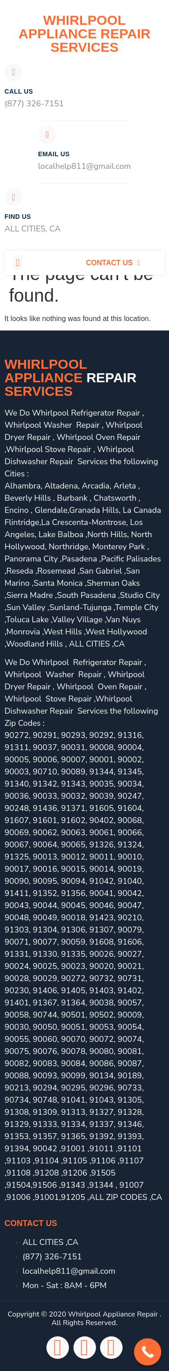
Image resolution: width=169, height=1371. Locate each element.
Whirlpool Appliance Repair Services (84, 33)
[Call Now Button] (147, 1352)
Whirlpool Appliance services (71, 377)
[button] (18, 262)
